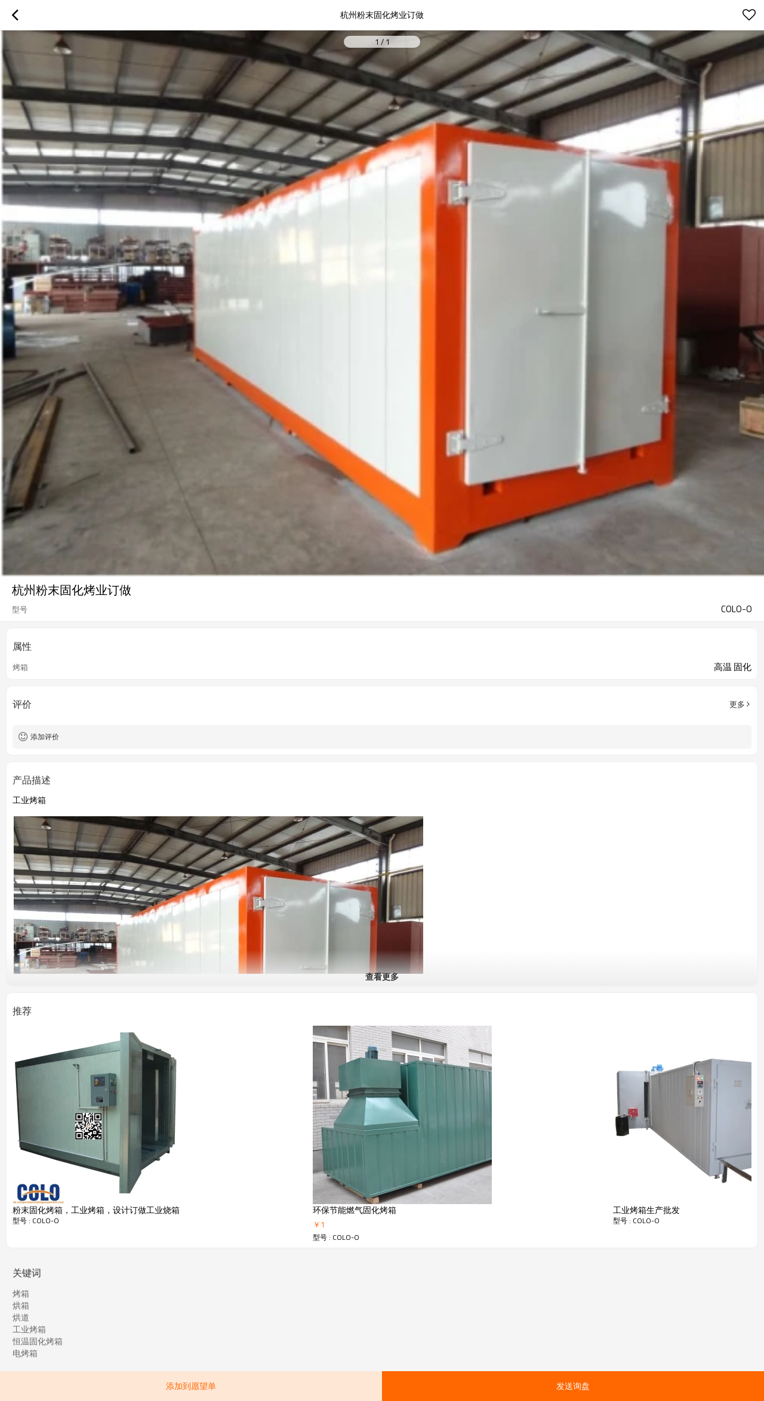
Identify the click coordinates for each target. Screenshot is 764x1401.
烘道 (21, 1317)
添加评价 (44, 736)
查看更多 (382, 976)
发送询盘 (573, 1386)
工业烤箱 (29, 1329)
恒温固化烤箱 (38, 1341)
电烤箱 (25, 1353)
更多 (737, 704)
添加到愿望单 (191, 1386)
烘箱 (21, 1305)
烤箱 (21, 1294)
